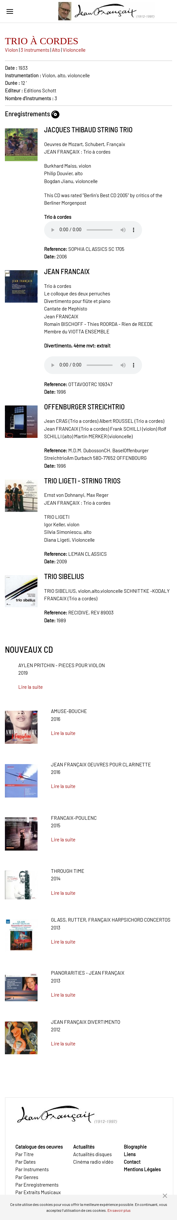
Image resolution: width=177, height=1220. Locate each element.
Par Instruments (32, 1169)
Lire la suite (30, 687)
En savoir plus (119, 1210)
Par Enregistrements (36, 1185)
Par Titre (24, 1154)
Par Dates (25, 1162)
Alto (56, 50)
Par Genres (26, 1177)
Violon (11, 50)
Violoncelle (74, 50)
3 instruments (35, 50)
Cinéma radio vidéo (93, 1162)
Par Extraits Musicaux (38, 1192)
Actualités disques (92, 1154)
